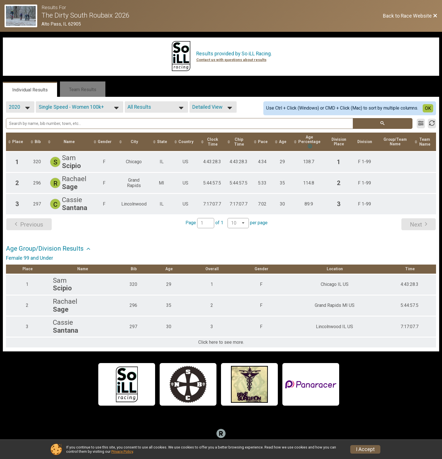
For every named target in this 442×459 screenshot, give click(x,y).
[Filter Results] (421, 123)
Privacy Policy (122, 451)
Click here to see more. (221, 342)
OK (428, 108)
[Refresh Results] (432, 123)
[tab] (30, 89)
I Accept (365, 449)
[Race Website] (23, 16)
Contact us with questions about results (231, 60)
